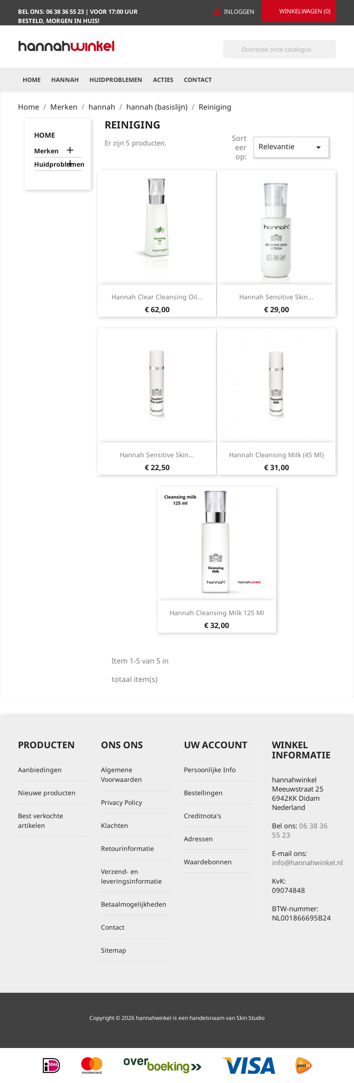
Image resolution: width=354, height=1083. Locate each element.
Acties (163, 80)
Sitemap (113, 950)
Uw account (216, 745)
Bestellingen (203, 792)
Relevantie (291, 147)
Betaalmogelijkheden (133, 904)
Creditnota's (202, 815)
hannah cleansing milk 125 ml (217, 612)
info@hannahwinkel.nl (307, 862)
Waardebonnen (208, 861)
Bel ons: (51, 11)
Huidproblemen (115, 80)
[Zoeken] (279, 49)
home (44, 135)
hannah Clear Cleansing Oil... (157, 296)
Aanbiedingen (40, 769)
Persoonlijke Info (210, 769)
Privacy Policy (121, 802)
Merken (46, 150)
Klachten (114, 825)
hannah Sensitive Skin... (276, 296)
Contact (198, 80)
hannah (65, 80)
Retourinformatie (127, 848)
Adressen (198, 838)
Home (32, 80)
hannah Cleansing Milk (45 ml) (276, 454)
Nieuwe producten (47, 792)
